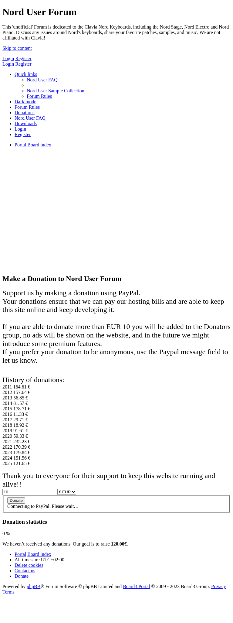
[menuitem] (42, 79)
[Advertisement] (116, 226)
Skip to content (17, 48)
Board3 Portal (136, 586)
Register (23, 58)
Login (8, 58)
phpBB (33, 586)
